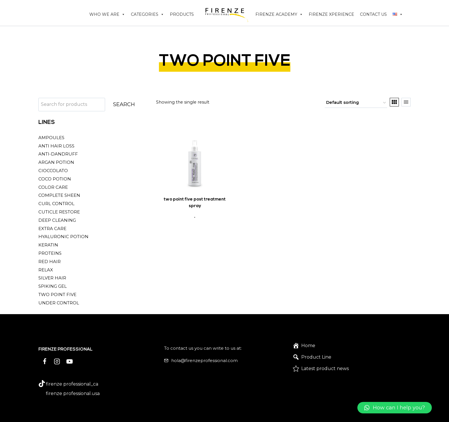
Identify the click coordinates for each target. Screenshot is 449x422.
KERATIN (48, 245)
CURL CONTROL (56, 203)
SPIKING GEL (52, 286)
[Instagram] (57, 361)
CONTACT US (373, 14)
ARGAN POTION (56, 162)
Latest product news (325, 368)
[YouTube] (69, 361)
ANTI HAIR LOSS (56, 146)
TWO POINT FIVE (57, 294)
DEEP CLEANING (57, 220)
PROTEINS (50, 253)
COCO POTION (54, 179)
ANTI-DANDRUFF (58, 154)
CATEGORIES (147, 14)
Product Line (316, 357)
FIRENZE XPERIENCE (331, 14)
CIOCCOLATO (53, 170)
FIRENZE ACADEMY (279, 14)
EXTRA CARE (52, 228)
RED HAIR (49, 261)
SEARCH (124, 104)
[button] (394, 407)
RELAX (45, 270)
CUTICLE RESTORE (59, 212)
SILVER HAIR (52, 278)
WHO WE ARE (107, 14)
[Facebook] (44, 361)
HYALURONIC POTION (63, 236)
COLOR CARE (53, 187)
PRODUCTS (182, 14)
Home (308, 345)
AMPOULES (51, 137)
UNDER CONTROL (58, 303)
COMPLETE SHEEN (59, 195)
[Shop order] (356, 103)
